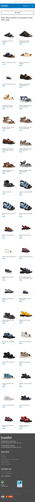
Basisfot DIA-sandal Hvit (25, 341)
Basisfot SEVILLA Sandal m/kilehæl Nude (8, 128)
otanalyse (4, 457)
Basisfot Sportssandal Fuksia (24, 235)
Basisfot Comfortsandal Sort (25, 384)
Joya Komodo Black (24, 405)
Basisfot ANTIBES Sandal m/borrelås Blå (25, 171)
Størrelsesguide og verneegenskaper (10, 459)
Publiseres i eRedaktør (12, 499)
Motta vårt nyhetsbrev (6, 464)
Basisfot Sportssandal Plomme (8, 426)
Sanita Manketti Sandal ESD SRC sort (8, 320)
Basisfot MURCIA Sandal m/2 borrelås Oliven (25, 128)
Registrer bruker (5, 461)
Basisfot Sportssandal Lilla (26, 256)
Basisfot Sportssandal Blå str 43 (25, 214)
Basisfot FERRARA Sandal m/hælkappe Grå (25, 149)
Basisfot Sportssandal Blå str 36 (25, 192)
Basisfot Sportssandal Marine (8, 277)
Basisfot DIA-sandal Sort (8, 362)
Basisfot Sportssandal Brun (8, 235)
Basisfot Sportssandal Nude (24, 362)
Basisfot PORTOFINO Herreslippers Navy (24, 41)
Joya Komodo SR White (8, 405)
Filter (18, 12)
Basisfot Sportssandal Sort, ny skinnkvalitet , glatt (26, 277)
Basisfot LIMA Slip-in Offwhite (24, 63)
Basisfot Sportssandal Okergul (24, 320)
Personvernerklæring (17, 493)
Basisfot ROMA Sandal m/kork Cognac (7, 171)
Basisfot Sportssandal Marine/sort (24, 299)
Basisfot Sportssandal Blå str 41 (8, 214)
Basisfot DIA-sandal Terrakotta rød (24, 426)
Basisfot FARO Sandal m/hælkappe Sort (24, 84)
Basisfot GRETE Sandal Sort (9, 84)
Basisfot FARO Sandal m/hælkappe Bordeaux (8, 149)
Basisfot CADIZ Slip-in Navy (9, 62)
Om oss (3, 454)
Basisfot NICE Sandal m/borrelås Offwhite (7, 106)
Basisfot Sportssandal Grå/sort (8, 299)
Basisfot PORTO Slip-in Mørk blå (8, 41)
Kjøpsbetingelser (5, 462)
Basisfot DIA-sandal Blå (8, 341)
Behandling (3, 456)
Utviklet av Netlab (4, 499)
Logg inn (31, 1)
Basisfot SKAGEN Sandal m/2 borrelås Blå (25, 106)
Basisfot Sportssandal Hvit (9, 256)
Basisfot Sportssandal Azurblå (8, 384)
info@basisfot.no (9, 473)
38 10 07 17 (8, 471)
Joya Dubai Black (6, 192)
